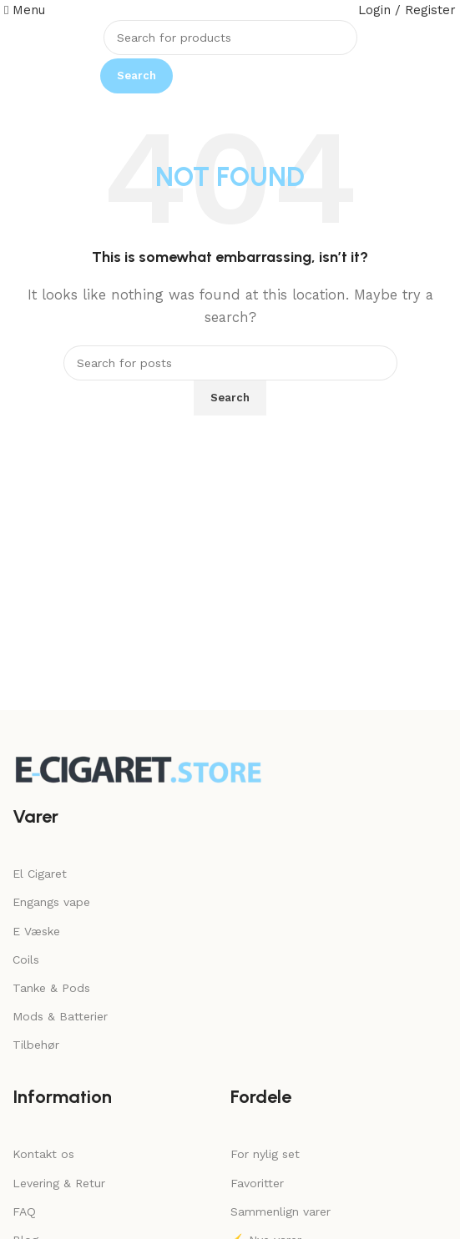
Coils (26, 959)
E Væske (36, 931)
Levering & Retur (59, 1183)
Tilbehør (36, 1044)
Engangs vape (51, 902)
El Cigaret (40, 873)
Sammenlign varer (280, 1211)
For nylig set (265, 1154)
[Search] (230, 37)
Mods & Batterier (60, 1016)
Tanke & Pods (51, 988)
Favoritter (257, 1183)
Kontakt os (43, 1154)
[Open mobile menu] (24, 10)
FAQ (24, 1211)
